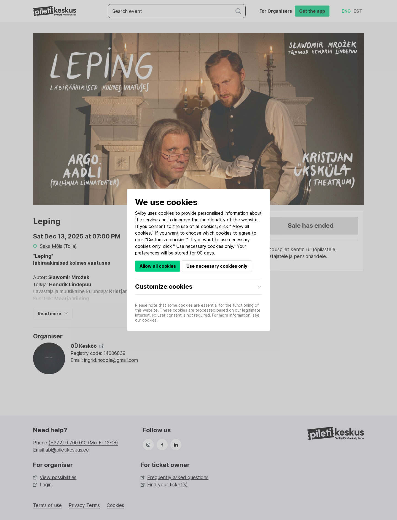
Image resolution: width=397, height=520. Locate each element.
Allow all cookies (158, 266)
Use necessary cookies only (216, 266)
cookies (166, 213)
